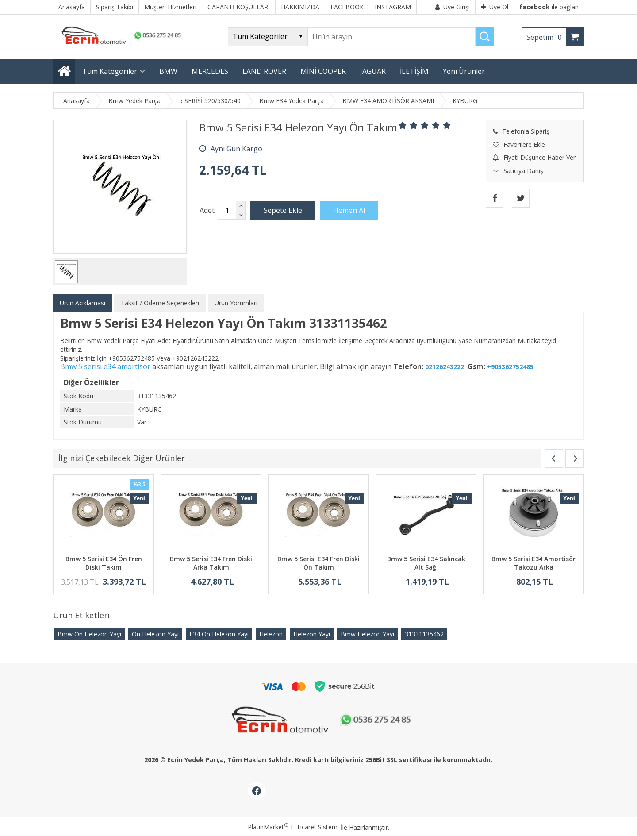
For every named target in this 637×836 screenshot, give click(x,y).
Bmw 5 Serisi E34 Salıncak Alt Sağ (426, 563)
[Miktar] (227, 210)
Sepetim (546, 37)
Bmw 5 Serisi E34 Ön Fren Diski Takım (103, 563)
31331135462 (424, 634)
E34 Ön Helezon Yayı (219, 634)
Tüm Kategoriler (109, 71)
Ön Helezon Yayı (155, 634)
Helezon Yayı (311, 634)
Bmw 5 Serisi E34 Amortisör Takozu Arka (533, 563)
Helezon (271, 634)
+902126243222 (195, 358)
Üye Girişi (452, 7)
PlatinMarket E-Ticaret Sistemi (293, 827)
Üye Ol (494, 7)
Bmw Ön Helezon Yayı (89, 634)
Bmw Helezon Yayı (367, 634)
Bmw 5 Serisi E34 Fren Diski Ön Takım (318, 563)
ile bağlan (549, 7)
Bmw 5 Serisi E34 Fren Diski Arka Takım (211, 563)
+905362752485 (131, 358)
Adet (207, 210)
